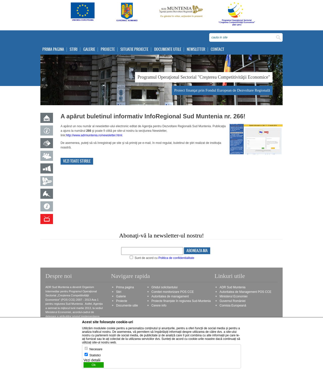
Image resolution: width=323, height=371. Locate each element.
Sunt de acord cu (162, 258)
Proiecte (108, 49)
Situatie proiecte (134, 49)
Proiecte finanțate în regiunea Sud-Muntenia (181, 301)
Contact (217, 49)
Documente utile (167, 49)
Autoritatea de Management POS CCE (245, 292)
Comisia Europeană (233, 305)
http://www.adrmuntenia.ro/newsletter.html (94, 135)
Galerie (89, 49)
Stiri (73, 49)
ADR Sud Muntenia (233, 287)
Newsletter (196, 49)
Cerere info (158, 305)
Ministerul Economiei (234, 296)
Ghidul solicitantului (164, 287)
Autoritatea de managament (170, 296)
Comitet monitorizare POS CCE (172, 292)
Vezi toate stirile (77, 161)
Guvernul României (233, 301)
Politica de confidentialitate (176, 258)
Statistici (95, 355)
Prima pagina (53, 49)
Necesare (95, 349)
